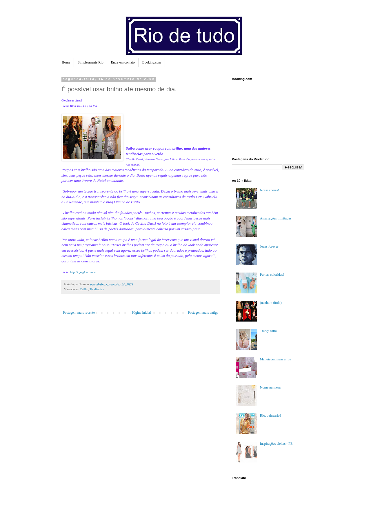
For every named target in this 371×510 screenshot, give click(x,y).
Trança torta (268, 331)
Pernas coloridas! (272, 275)
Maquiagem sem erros (275, 359)
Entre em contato (123, 62)
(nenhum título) (271, 303)
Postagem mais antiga (203, 313)
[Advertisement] (261, 118)
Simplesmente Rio (90, 62)
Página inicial (141, 313)
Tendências (96, 289)
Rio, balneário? (270, 415)
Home (66, 62)
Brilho (84, 289)
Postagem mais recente (79, 313)
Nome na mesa (270, 387)
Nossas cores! (269, 190)
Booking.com (151, 62)
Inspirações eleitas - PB (276, 444)
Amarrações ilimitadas (275, 218)
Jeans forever (269, 246)
